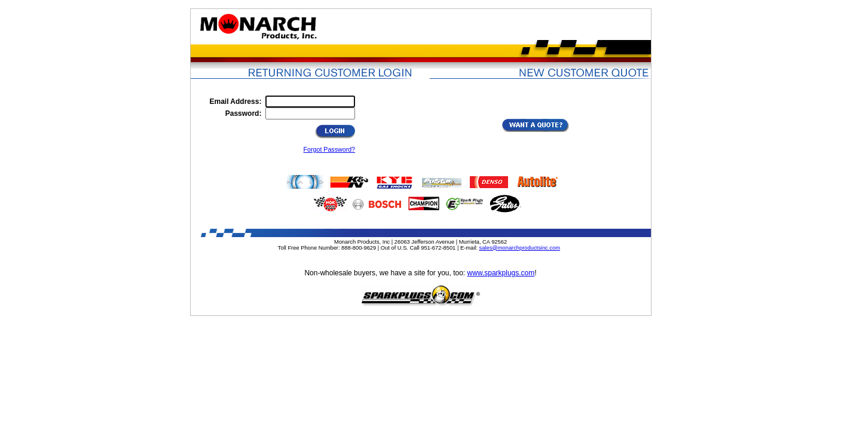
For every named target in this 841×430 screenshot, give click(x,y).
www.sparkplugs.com (501, 273)
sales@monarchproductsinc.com (519, 248)
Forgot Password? (329, 149)
